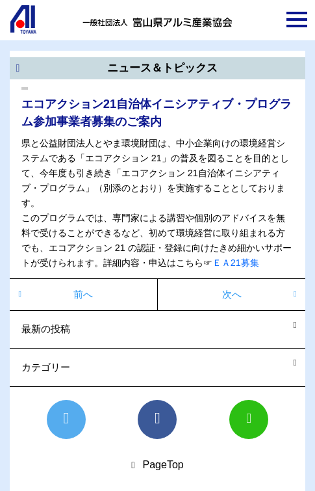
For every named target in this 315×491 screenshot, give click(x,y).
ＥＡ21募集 (235, 263)
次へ (232, 294)
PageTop (163, 464)
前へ (83, 294)
